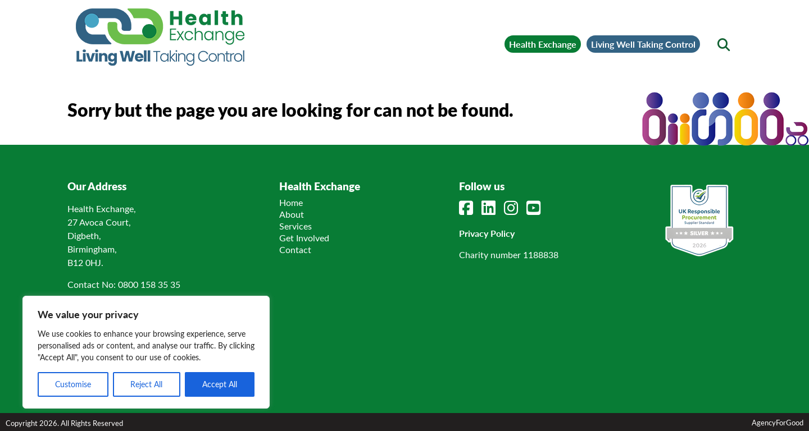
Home (291, 202)
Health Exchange (542, 44)
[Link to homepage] (160, 37)
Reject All (146, 384)
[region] (146, 352)
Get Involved (304, 238)
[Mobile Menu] (91, 25)
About (291, 214)
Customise (73, 384)
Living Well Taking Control (643, 44)
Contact (295, 249)
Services (295, 226)
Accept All (219, 384)
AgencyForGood (777, 422)
